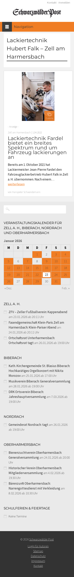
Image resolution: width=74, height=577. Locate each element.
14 (27, 268)
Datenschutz (38, 556)
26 (8, 281)
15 (37, 268)
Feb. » (66, 288)
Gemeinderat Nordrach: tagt (28, 424)
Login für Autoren (38, 546)
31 (56, 281)
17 (56, 268)
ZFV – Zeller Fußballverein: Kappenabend (38, 312)
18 (65, 268)
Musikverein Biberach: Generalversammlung (39, 381)
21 (27, 274)
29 (37, 281)
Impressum (38, 561)
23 (46, 274)
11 (65, 261)
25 (65, 274)
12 (8, 268)
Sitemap (38, 551)
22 (37, 274)
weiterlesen (16, 184)
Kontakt (51, 3)
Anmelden (64, 3)
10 (56, 261)
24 (56, 274)
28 (27, 281)
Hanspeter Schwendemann (26, 192)
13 (18, 268)
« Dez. (8, 288)
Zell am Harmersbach (19, 132)
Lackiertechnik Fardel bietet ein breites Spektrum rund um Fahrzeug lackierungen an (37, 147)
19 (8, 274)
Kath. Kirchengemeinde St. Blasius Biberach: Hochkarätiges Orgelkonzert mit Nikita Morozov (39, 371)
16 (46, 268)
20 (18, 274)
